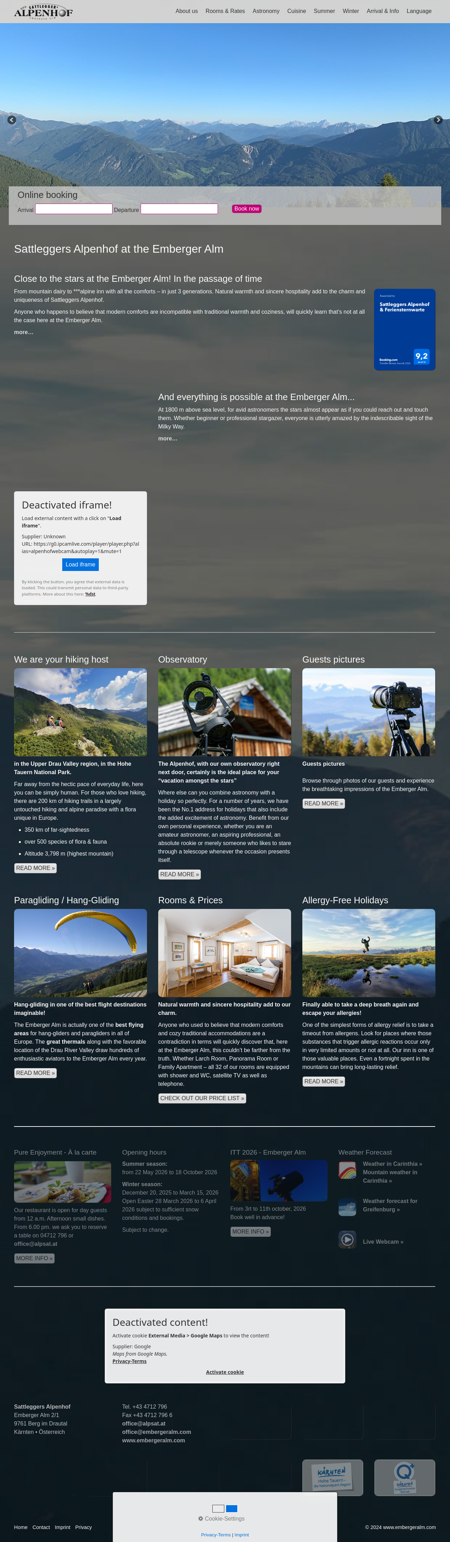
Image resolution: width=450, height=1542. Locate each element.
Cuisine (296, 11)
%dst (90, 594)
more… (23, 332)
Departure (126, 210)
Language (419, 11)
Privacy (83, 1527)
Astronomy (266, 11)
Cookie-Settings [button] (221, 1519)
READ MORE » (35, 868)
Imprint (62, 1527)
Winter (351, 11)
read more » (179, 874)
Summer (324, 11)
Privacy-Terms (129, 1361)
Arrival (25, 210)
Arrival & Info (383, 11)
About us (187, 11)
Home (20, 1527)
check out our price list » (202, 1098)
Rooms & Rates (225, 11)
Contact (41, 1527)
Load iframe (81, 564)
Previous (12, 120)
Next (437, 120)
